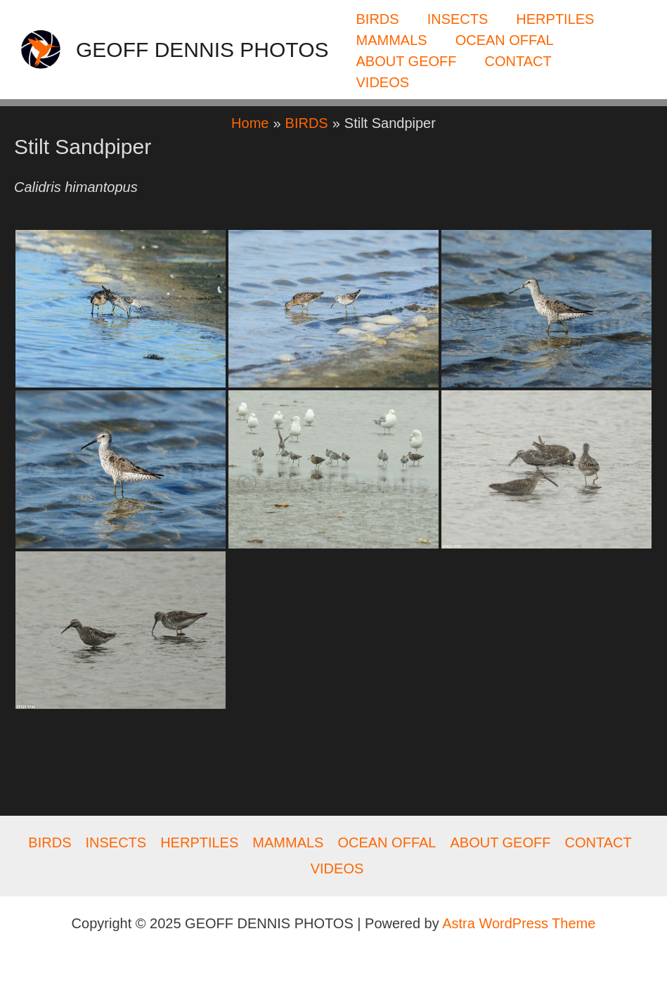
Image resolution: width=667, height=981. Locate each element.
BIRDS (377, 19)
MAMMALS (391, 40)
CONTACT (517, 61)
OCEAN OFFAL (504, 40)
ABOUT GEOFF (406, 61)
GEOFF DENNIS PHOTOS (202, 49)
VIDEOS (383, 82)
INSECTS (457, 19)
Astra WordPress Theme (518, 923)
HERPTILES (555, 19)
